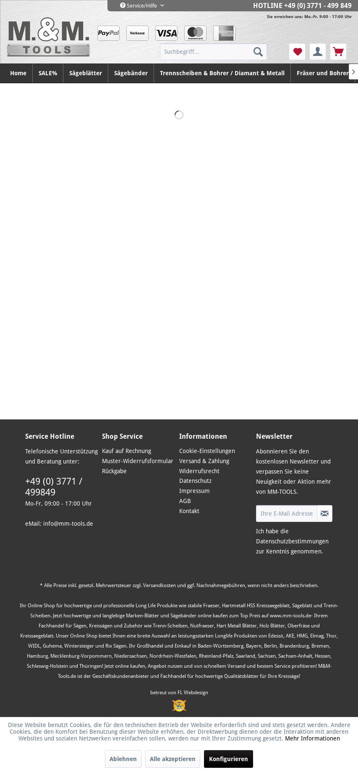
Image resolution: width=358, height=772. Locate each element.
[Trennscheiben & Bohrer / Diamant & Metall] (222, 73)
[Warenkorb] (338, 51)
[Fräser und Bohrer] (323, 73)
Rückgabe (114, 471)
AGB (185, 501)
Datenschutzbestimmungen (292, 541)
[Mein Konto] (317, 51)
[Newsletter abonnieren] (324, 513)
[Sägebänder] (131, 73)
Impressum (194, 490)
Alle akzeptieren (173, 759)
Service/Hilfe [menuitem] (139, 6)
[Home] (18, 73)
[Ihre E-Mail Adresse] (287, 513)
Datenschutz (195, 480)
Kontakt (189, 511)
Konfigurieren (228, 759)
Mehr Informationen (312, 738)
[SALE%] (48, 73)
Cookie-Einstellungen (207, 451)
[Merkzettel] (297, 51)
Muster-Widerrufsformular (137, 461)
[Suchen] (258, 51)
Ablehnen (123, 759)
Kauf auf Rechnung (126, 451)
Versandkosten (159, 585)
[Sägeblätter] (85, 73)
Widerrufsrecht (199, 471)
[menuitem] (223, 51)
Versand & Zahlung (204, 461)
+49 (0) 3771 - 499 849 (318, 6)
